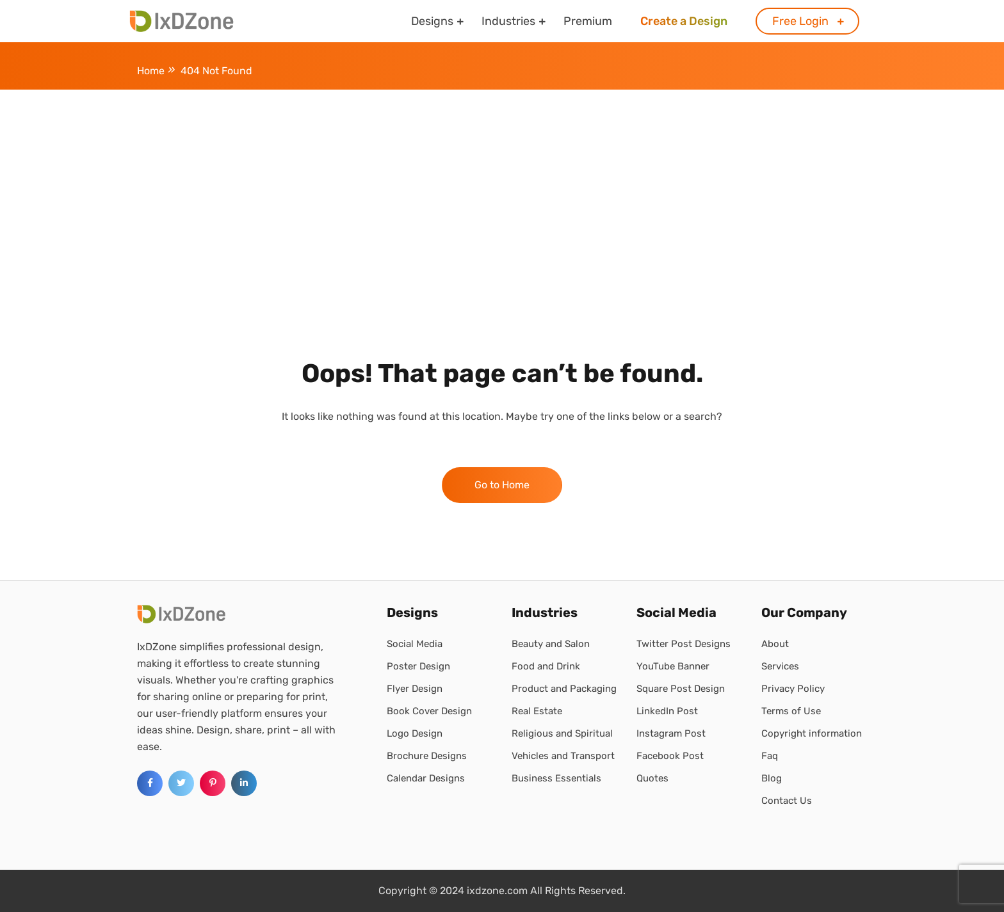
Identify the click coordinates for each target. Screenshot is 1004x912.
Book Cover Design (429, 711)
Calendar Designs (426, 778)
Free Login (800, 21)
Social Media (414, 644)
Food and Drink (546, 666)
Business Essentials (556, 778)
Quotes (652, 778)
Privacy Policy (793, 688)
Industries (508, 21)
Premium (587, 21)
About (775, 644)
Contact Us (786, 800)
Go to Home (502, 485)
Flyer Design (414, 688)
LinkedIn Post (667, 711)
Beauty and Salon (551, 644)
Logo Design (414, 733)
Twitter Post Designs (683, 644)
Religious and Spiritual (562, 733)
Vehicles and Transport (563, 756)
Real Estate (537, 711)
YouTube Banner (672, 666)
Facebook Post (670, 756)
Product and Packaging (564, 688)
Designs (432, 21)
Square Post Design (680, 688)
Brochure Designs (427, 756)
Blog (771, 778)
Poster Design (418, 666)
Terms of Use (791, 711)
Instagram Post (671, 733)
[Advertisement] (502, 185)
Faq (769, 756)
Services (780, 666)
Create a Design (683, 21)
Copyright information (811, 733)
